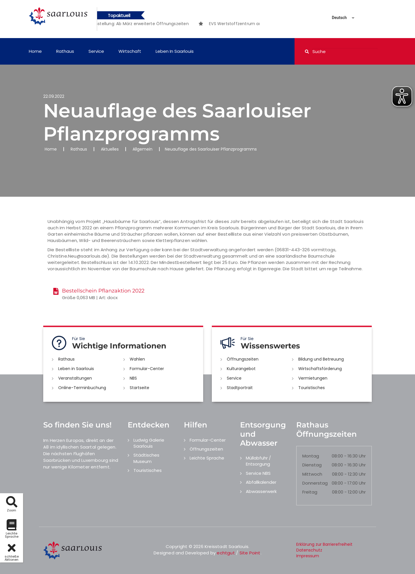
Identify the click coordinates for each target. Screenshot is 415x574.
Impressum (307, 556)
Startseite (139, 388)
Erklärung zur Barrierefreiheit (324, 544)
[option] (143, 23)
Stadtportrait (240, 388)
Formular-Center (147, 369)
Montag (310, 456)
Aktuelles (110, 149)
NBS (133, 378)
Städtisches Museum (146, 458)
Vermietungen (312, 378)
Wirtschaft (129, 51)
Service (96, 51)
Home (35, 51)
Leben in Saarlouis (175, 51)
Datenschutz (309, 550)
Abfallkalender (261, 482)
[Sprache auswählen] (336, 17)
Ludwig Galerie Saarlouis (148, 443)
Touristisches (311, 388)
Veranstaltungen (75, 378)
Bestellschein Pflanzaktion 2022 (103, 291)
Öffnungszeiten (243, 359)
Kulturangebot (241, 369)
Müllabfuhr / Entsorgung (258, 461)
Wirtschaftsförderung (320, 369)
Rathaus (65, 51)
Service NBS (258, 473)
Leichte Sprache (207, 458)
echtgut (226, 553)
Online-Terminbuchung (82, 388)
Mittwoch (312, 474)
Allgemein (142, 149)
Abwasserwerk (261, 491)
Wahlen (137, 359)
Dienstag (312, 465)
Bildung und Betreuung (321, 359)
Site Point (250, 553)
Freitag (309, 492)
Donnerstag (315, 483)
